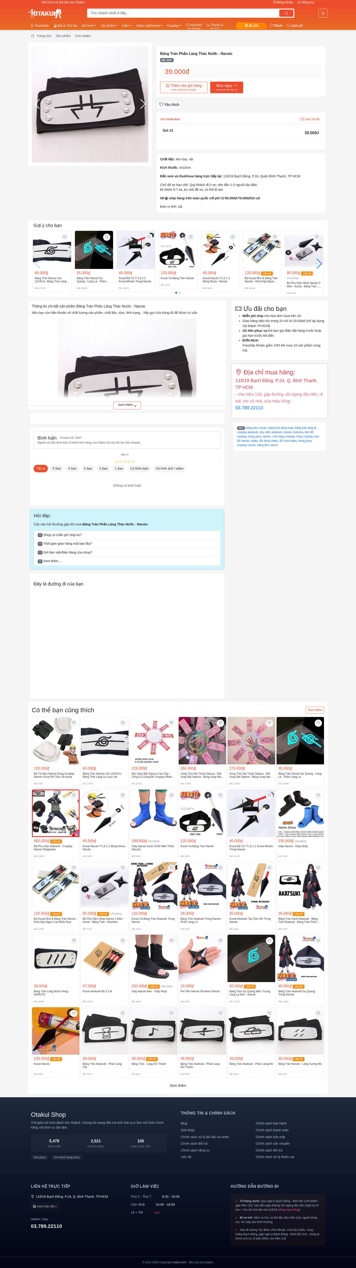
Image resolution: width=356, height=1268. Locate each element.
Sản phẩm (63, 36)
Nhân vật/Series (148, 25)
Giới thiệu (188, 1130)
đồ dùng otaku (269, 440)
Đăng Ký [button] (306, 2)
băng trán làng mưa (280, 427)
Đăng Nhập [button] (283, 2)
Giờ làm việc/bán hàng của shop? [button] (65, 553)
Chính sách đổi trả (194, 1143)
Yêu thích (169, 105)
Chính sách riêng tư (195, 1150)
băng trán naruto (256, 427)
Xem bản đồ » (45, 1206)
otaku (254, 440)
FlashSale (39, 25)
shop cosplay (304, 436)
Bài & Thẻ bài (65, 25)
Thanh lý (215, 26)
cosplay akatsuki (247, 432)
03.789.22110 (249, 407)
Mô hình (88, 25)
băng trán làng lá (305, 427)
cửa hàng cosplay (283, 436)
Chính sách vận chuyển (273, 1143)
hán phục (40, 1157)
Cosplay (173, 25)
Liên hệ (186, 1157)
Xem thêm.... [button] (50, 561)
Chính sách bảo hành (271, 1123)
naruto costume (293, 432)
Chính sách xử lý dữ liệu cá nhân (205, 1137)
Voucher (194, 26)
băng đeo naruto (267, 445)
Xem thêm (315, 710)
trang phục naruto (259, 436)
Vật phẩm (108, 25)
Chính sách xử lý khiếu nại (275, 1157)
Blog (184, 1123)
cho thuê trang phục (67, 1157)
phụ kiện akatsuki (271, 432)
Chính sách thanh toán (272, 1130)
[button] (90, 104)
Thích (275, 25)
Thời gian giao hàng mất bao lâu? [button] (65, 544)
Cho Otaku (83, 36)
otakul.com (179, 1262)
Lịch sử (295, 25)
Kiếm (125, 25)
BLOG (252, 25)
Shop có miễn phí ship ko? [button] (60, 535)
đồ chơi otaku (288, 440)
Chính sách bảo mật (270, 1137)
